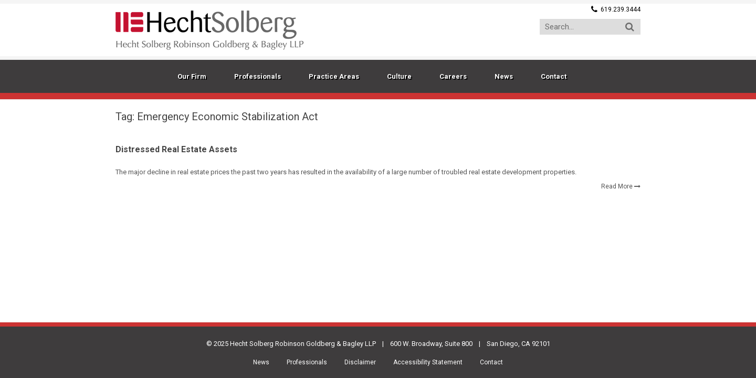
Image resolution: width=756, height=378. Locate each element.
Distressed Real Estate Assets (176, 149)
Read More (617, 186)
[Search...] (590, 27)
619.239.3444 (620, 9)
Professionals (307, 362)
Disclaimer (360, 362)
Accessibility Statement (428, 362)
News (261, 362)
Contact (491, 362)
